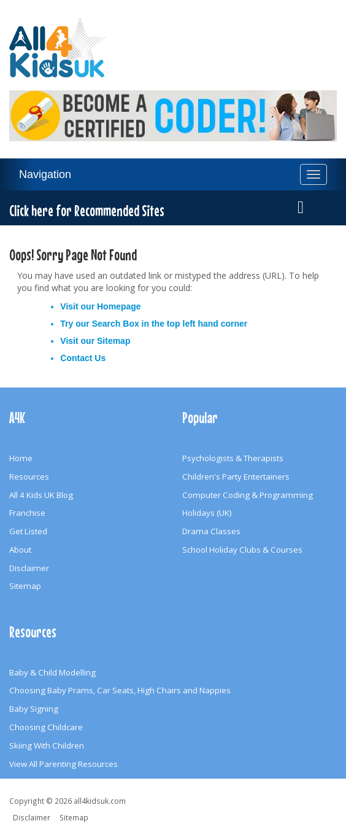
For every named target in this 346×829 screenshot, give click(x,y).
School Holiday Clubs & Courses (242, 549)
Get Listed (28, 531)
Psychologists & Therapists (232, 458)
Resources (29, 476)
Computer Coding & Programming (247, 494)
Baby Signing (33, 708)
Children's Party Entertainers (236, 476)
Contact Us (83, 358)
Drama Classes (211, 531)
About (20, 549)
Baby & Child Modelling (52, 672)
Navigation (45, 174)
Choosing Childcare (46, 727)
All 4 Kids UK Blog (41, 494)
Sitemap (113, 341)
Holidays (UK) (207, 512)
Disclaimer (29, 568)
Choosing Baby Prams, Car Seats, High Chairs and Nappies (120, 690)
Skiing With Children (46, 745)
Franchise (27, 512)
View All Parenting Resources (63, 763)
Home (21, 458)
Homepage (119, 306)
